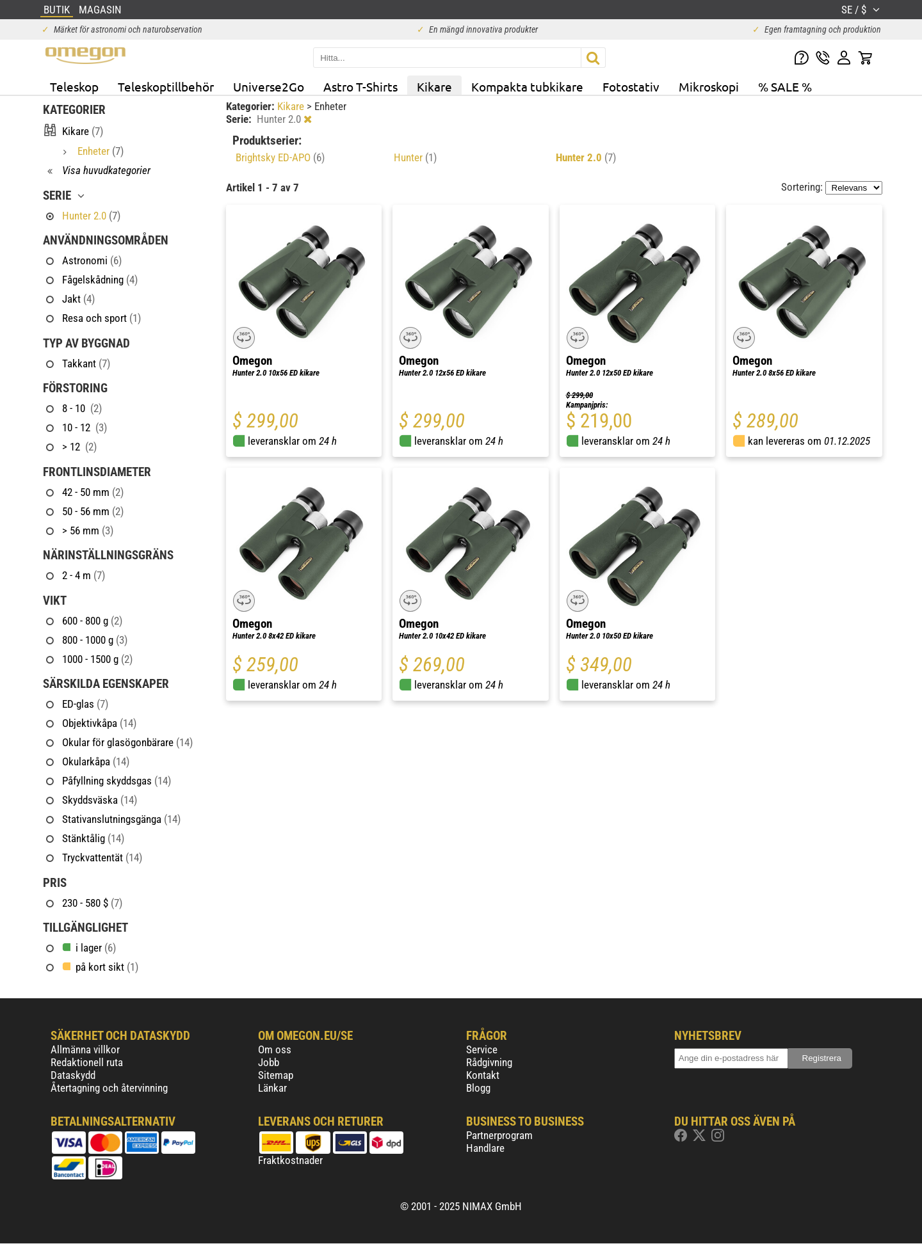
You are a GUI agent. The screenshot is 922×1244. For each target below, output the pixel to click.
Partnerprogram (499, 1135)
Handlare (485, 1148)
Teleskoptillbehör (166, 86)
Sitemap (275, 1075)
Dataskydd (73, 1075)
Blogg (478, 1087)
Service (481, 1049)
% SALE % (785, 86)
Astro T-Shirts (360, 86)
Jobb (268, 1062)
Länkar (272, 1087)
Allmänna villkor (85, 1049)
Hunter (415, 157)
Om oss (274, 1049)
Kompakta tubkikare (527, 86)
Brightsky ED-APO (280, 157)
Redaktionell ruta (87, 1062)
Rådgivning (489, 1062)
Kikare (434, 86)
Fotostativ (631, 86)
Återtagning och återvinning (109, 1087)
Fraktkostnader (290, 1160)
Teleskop (74, 86)
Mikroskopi (709, 86)
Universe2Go (268, 86)
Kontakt (482, 1075)
